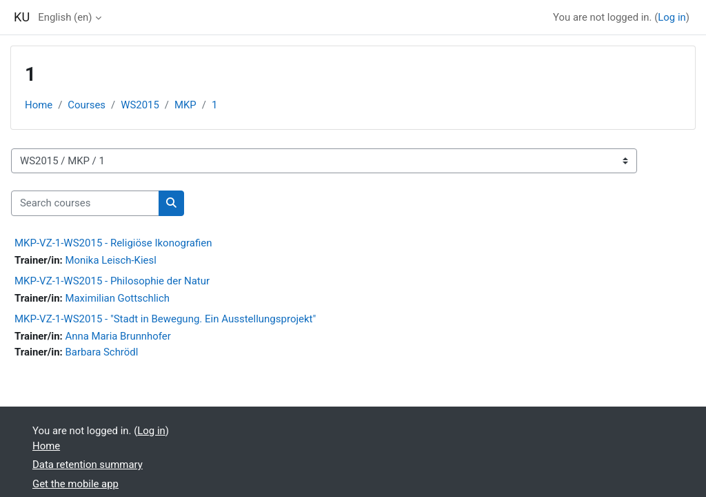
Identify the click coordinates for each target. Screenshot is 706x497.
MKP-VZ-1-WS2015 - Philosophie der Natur (112, 281)
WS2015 (140, 105)
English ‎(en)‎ (65, 17)
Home (38, 105)
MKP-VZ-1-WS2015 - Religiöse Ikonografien (113, 243)
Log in (671, 17)
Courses (86, 105)
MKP (185, 105)
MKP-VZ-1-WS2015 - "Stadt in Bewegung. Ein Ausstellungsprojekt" (165, 319)
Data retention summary (87, 464)
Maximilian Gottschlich (117, 298)
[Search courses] (85, 203)
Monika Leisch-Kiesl (110, 260)
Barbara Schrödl (101, 352)
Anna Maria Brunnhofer (117, 336)
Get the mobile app (75, 484)
